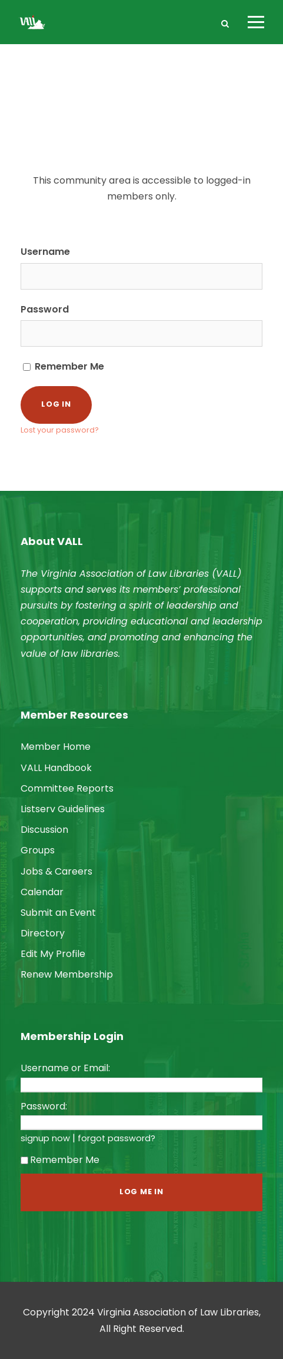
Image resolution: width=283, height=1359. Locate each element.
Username (45, 251)
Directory (43, 933)
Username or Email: (65, 1068)
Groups (38, 850)
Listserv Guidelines (63, 809)
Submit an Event (58, 912)
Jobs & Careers (56, 871)
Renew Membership (67, 974)
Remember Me (63, 366)
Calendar (42, 892)
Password (45, 309)
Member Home (56, 746)
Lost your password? (60, 430)
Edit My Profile (53, 954)
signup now (45, 1138)
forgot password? (116, 1138)
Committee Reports (67, 788)
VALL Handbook (56, 768)
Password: (44, 1106)
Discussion (44, 829)
